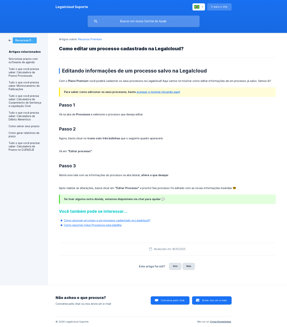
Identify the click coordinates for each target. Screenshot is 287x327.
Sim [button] (175, 266)
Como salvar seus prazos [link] (24, 126)
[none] (72, 6)
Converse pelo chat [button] (173, 300)
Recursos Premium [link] (90, 39)
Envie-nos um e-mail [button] (214, 300)
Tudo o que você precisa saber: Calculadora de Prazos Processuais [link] (24, 72)
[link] (23, 40)
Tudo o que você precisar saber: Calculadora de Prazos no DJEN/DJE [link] (24, 146)
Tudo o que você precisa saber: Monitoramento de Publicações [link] (24, 86)
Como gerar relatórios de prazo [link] (24, 134)
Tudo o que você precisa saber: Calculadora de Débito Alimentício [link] (24, 116)
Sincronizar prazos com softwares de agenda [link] (23, 60)
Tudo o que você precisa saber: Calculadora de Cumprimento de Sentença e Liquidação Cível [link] (25, 101)
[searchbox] (144, 21)
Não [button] (188, 266)
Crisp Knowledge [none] (220, 321)
